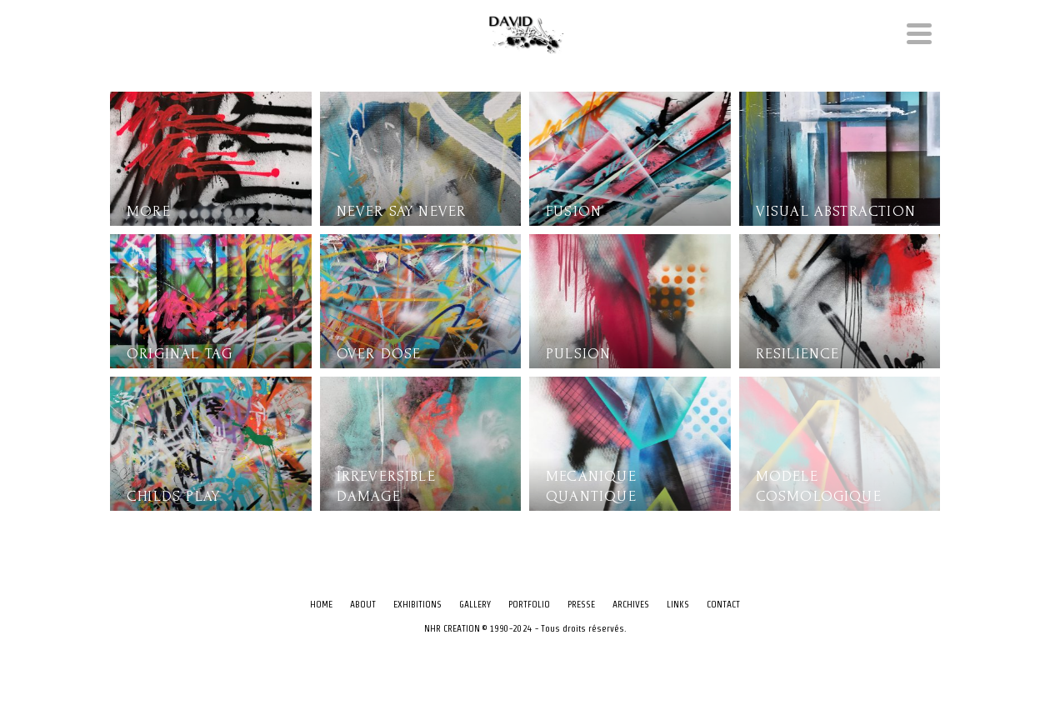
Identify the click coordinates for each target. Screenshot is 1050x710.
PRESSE (581, 604)
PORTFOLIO (529, 604)
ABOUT (363, 604)
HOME (321, 604)
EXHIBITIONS (417, 604)
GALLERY (475, 604)
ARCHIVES (630, 604)
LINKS (678, 604)
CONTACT (723, 604)
